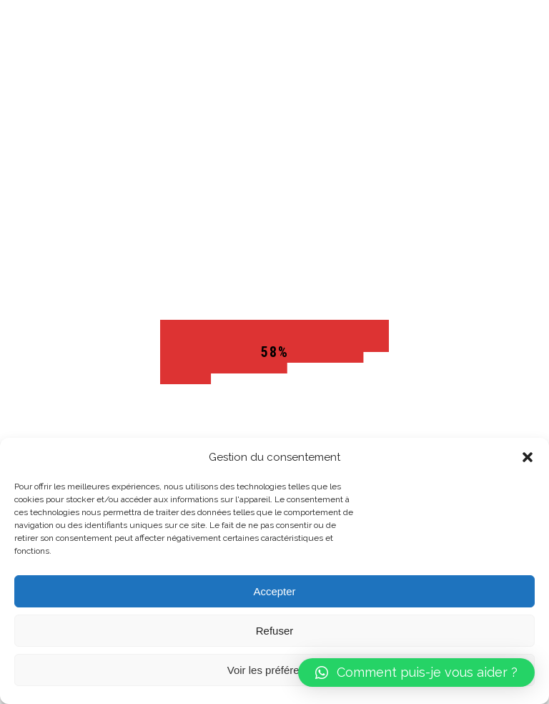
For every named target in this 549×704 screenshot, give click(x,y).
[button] (527, 457)
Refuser (275, 631)
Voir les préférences (274, 670)
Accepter (274, 591)
